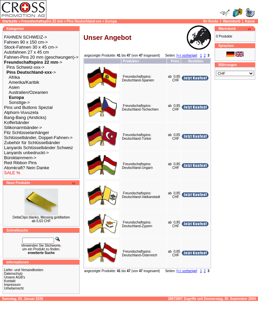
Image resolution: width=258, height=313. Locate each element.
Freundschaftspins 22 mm (42, 21)
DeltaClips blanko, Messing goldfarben (41, 217)
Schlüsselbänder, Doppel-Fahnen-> (38, 137)
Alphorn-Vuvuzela (21, 112)
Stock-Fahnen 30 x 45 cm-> (31, 47)
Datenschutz (13, 273)
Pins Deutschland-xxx (84, 21)
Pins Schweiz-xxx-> (25, 67)
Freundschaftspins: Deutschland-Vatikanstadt (141, 195)
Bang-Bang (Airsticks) (25, 117)
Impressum (12, 285)
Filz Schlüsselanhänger (26, 132)
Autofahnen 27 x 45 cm (26, 52)
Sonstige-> (19, 102)
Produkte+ (131, 61)
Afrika (14, 77)
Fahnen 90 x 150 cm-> (26, 42)
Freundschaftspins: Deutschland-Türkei (136, 136)
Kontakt (9, 281)
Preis (175, 61)
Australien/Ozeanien (28, 92)
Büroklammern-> (20, 157)
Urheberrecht (14, 288)
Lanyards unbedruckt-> (26, 152)
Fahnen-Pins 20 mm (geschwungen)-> (41, 57)
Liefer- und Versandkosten (23, 270)
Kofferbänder (16, 122)
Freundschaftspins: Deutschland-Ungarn (137, 166)
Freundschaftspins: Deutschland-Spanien (138, 78)
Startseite (10, 21)
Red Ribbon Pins (20, 162)
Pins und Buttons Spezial (28, 107)
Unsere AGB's (14, 277)
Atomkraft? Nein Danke (26, 167)
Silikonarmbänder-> (23, 127)
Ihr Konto (210, 21)
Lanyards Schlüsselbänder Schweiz (38, 147)
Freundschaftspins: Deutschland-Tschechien (140, 107)
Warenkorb (231, 21)
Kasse (250, 21)
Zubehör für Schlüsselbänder (32, 142)
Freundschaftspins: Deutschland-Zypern (137, 224)
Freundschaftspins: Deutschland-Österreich (139, 253)
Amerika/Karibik (24, 82)
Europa (111, 21)
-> (33, 62)
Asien (14, 87)
